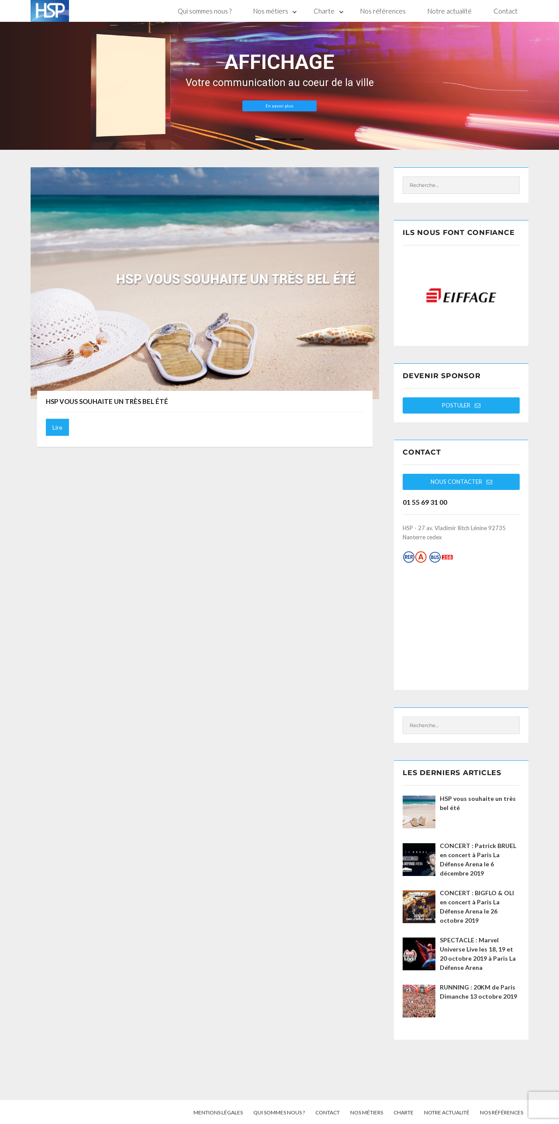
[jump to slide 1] (262, 139)
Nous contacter (461, 481)
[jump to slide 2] (279, 139)
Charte (324, 11)
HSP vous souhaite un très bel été (107, 401)
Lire (57, 427)
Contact (505, 11)
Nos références (383, 11)
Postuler (461, 405)
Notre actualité (450, 11)
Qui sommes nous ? (204, 11)
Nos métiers (270, 11)
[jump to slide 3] (297, 139)
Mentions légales (218, 1112)
